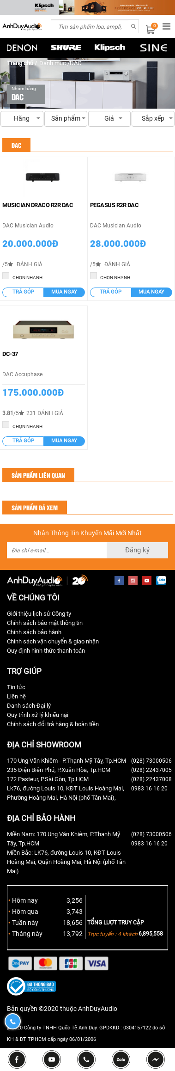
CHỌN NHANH (22, 276)
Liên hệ (16, 696)
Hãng (21, 120)
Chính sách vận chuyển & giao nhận (53, 641)
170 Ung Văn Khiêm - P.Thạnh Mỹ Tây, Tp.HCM (66, 760)
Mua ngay (64, 292)
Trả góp (23, 292)
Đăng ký (137, 550)
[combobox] (89, 26)
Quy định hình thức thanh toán (46, 650)
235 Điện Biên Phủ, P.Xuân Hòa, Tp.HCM (58, 769)
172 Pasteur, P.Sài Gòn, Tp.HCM (48, 779)
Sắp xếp (153, 120)
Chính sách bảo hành (34, 632)
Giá (109, 120)
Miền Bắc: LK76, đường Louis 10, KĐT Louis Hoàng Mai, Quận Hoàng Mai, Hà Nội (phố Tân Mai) (66, 862)
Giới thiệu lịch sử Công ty (39, 613)
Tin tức (16, 687)
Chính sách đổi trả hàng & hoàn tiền (53, 724)
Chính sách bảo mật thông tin (45, 622)
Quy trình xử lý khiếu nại (37, 714)
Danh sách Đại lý (29, 705)
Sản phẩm (65, 118)
